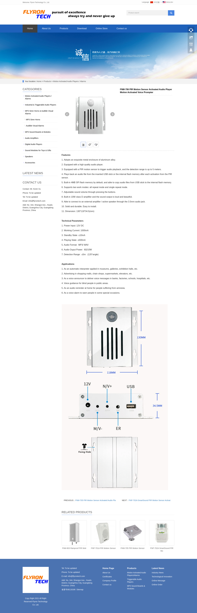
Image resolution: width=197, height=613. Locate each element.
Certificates (107, 577)
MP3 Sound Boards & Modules (37, 132)
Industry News (158, 573)
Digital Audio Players (33, 144)
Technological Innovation (162, 577)
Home (30, 28)
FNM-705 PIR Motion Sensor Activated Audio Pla (95, 500)
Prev (67, 114)
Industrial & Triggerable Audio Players (40, 105)
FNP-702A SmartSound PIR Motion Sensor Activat (149, 500)
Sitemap (80, 589)
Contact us (122, 28)
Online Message (158, 581)
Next (112, 114)
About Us (46, 28)
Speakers (29, 156)
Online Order (157, 585)
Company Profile (109, 581)
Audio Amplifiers (31, 138)
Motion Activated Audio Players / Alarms (69, 81)
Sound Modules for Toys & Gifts (38, 150)
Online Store (102, 28)
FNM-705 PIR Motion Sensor (133, 548)
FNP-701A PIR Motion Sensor (103, 548)
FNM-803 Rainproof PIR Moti (74, 548)
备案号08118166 (68, 589)
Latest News (158, 568)
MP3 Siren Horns (33, 120)
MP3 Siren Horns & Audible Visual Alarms (39, 112)
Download (82, 28)
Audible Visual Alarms (35, 126)
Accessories (30, 163)
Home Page (108, 568)
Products (64, 28)
